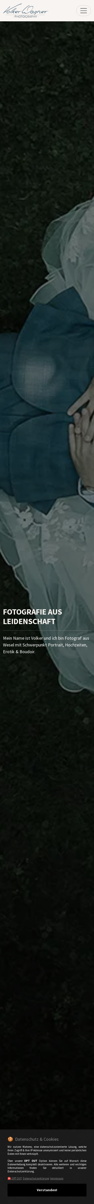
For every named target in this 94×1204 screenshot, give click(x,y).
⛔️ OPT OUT (15, 1178)
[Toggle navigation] (83, 10)
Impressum (56, 1178)
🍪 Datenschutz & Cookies (33, 1139)
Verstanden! (47, 1190)
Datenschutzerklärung (36, 1178)
